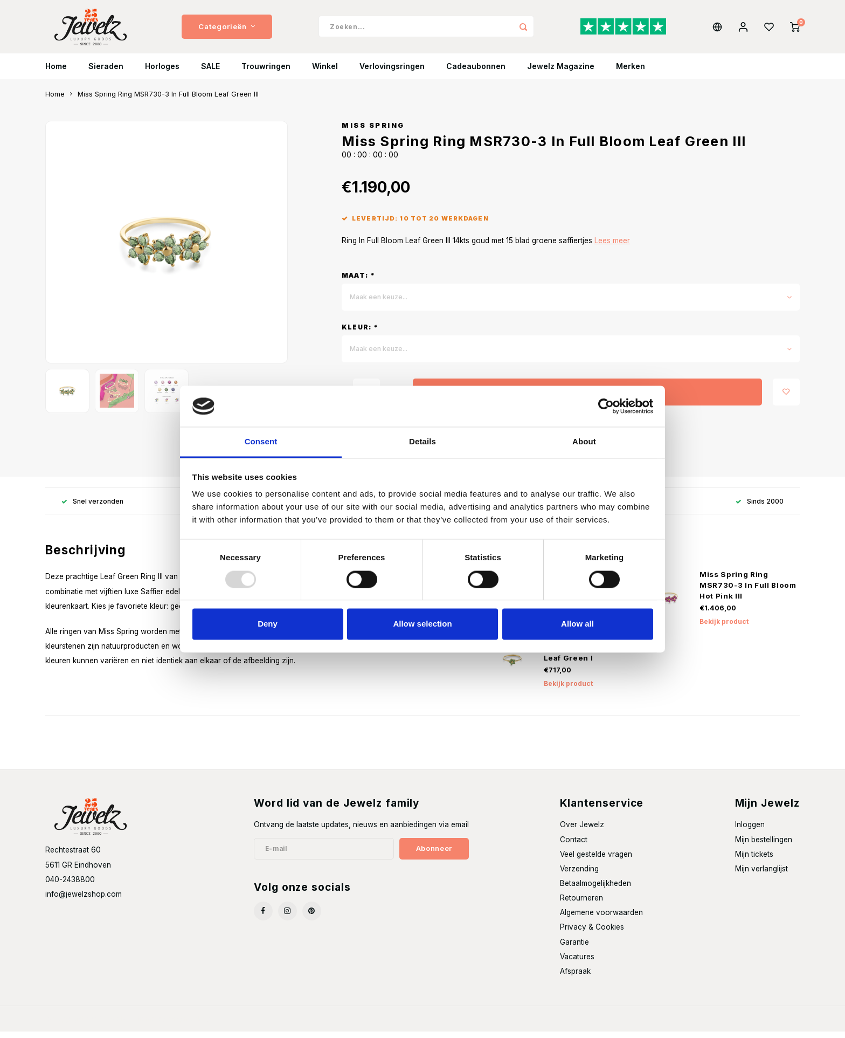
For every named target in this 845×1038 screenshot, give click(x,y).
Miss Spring (373, 132)
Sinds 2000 (760, 508)
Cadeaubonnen (475, 72)
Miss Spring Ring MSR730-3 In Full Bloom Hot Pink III (747, 591)
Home (56, 72)
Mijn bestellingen (763, 846)
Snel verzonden (92, 508)
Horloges (162, 72)
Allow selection (422, 624)
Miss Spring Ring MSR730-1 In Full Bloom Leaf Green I (591, 653)
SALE (210, 72)
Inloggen (750, 831)
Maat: (358, 282)
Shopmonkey (188, 1025)
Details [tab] (422, 441)
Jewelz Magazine (560, 72)
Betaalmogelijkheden (595, 889)
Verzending (579, 875)
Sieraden (105, 72)
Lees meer (612, 247)
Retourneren (581, 904)
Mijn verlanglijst (761, 875)
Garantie (574, 948)
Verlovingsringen (392, 72)
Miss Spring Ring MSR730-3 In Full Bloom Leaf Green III (168, 101)
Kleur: (360, 333)
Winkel (325, 72)
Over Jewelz (582, 831)
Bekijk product (724, 628)
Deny (268, 624)
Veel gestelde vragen (596, 860)
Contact (573, 846)
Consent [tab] (261, 441)
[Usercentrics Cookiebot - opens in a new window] (606, 406)
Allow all (577, 624)
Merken (630, 72)
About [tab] (584, 441)
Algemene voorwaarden (601, 919)
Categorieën (226, 29)
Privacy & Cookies (592, 933)
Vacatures (577, 963)
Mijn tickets (754, 860)
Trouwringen (265, 72)
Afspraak (575, 977)
